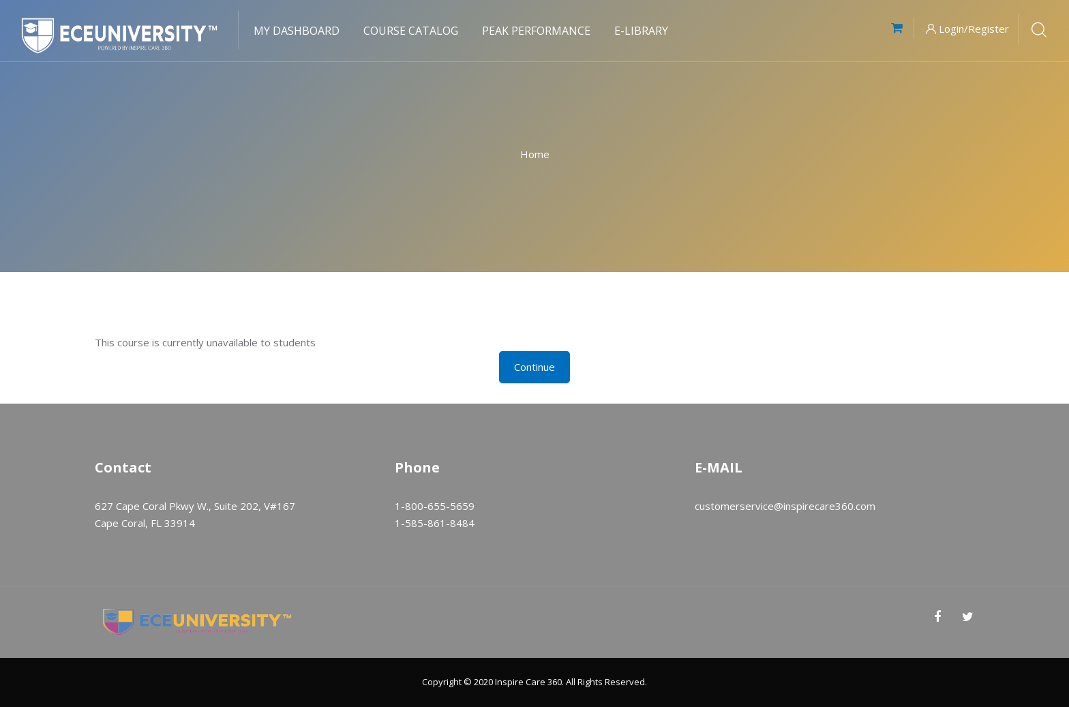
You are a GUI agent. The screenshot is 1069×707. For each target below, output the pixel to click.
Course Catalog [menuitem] (410, 30)
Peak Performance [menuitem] (536, 30)
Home (534, 154)
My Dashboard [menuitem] (297, 30)
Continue (534, 367)
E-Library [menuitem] (641, 30)
